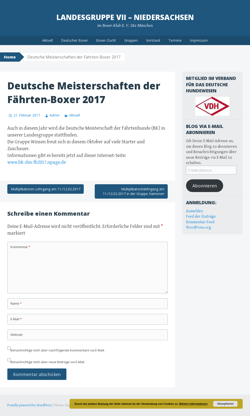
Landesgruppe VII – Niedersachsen (125, 17)
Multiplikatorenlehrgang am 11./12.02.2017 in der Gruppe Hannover (133, 191)
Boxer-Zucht (106, 40)
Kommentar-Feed (200, 222)
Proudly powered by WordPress (29, 405)
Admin (55, 115)
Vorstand (153, 40)
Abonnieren (204, 186)
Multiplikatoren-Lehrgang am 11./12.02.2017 (45, 189)
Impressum (199, 40)
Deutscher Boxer (74, 40)
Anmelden (194, 211)
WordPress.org (198, 227)
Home (10, 57)
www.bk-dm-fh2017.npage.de (36, 162)
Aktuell (47, 40)
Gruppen (131, 40)
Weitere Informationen (193, 403)
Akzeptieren (225, 404)
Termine (175, 40)
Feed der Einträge (201, 216)
